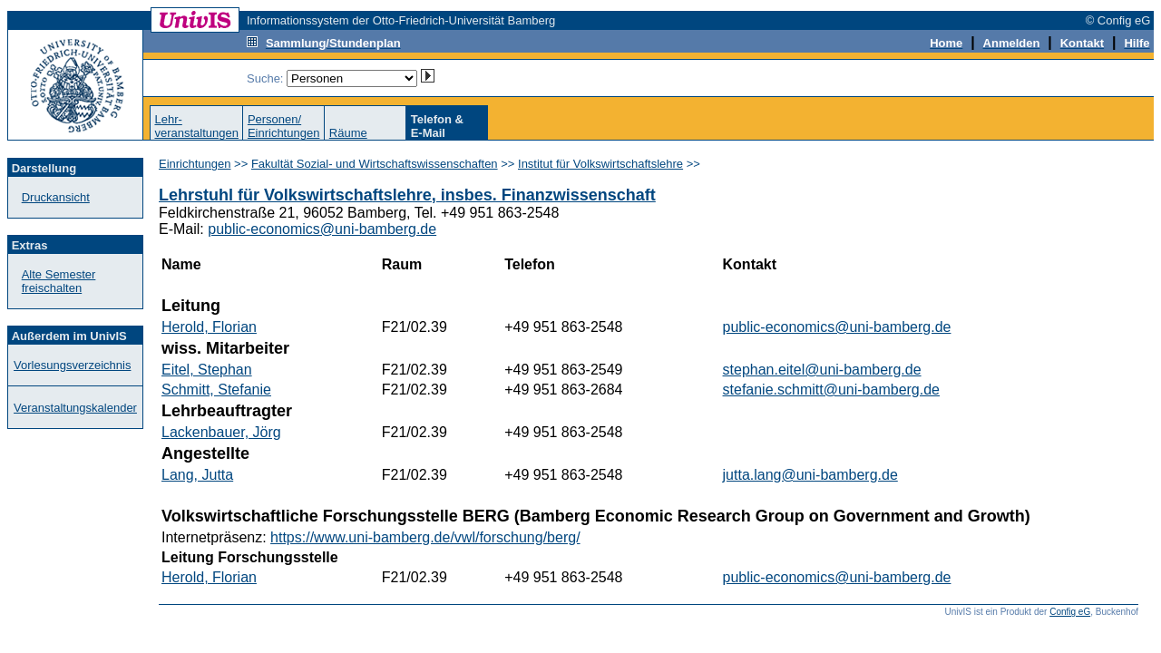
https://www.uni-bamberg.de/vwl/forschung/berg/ (425, 537)
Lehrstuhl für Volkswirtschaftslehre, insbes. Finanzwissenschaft (407, 195)
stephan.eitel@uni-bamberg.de (822, 369)
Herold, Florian (209, 327)
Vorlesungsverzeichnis (72, 365)
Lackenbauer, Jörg (221, 432)
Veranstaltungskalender (75, 407)
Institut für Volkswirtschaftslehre (600, 164)
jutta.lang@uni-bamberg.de (810, 474)
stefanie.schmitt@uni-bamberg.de (831, 389)
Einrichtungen (195, 164)
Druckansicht (56, 197)
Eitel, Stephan (206, 369)
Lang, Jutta (197, 474)
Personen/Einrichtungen (284, 126)
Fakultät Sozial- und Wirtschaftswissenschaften (374, 164)
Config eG (1069, 612)
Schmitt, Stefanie (216, 389)
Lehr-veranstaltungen (196, 126)
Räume (348, 133)
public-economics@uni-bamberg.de (322, 229)
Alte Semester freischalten (59, 281)
